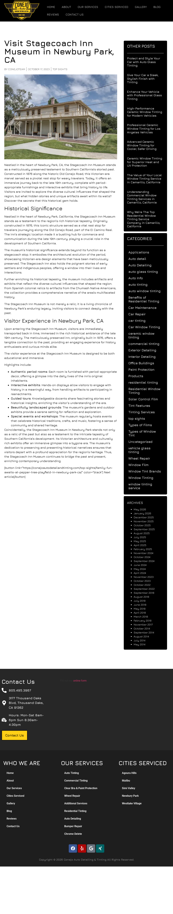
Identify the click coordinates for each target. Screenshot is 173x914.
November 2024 (146, 553)
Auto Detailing (142, 265)
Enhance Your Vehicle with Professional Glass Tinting (147, 95)
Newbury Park (76, 429)
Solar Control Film (146, 399)
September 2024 (146, 560)
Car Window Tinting (147, 327)
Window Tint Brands (147, 471)
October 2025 (144, 525)
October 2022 (144, 584)
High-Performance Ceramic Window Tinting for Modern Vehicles (147, 112)
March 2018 (143, 616)
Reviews (53, 14)
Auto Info (138, 278)
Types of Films (143, 425)
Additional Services (75, 803)
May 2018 (142, 608)
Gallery (141, 7)
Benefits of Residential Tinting (146, 299)
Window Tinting (143, 478)
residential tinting (146, 382)
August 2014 (144, 636)
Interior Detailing (144, 356)
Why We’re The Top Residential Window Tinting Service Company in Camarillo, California (146, 219)
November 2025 (146, 521)
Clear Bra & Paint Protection (80, 788)
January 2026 (145, 513)
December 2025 (146, 517)
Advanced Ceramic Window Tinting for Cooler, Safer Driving (144, 145)
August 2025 (144, 533)
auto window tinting (147, 291)
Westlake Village (132, 803)
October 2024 (144, 557)
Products (138, 376)
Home (51, 7)
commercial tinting (146, 344)
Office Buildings (144, 363)
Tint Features (142, 405)
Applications (141, 252)
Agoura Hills (129, 773)
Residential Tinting (75, 811)
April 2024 (142, 572)
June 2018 (142, 604)
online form (80, 680)
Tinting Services (144, 412)
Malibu (126, 780)
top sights (54, 69)
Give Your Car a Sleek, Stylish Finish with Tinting (145, 78)
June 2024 (142, 564)
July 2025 (142, 537)
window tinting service (143, 486)
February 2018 (145, 620)
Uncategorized (143, 442)
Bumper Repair (73, 826)
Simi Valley (128, 788)
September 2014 (146, 632)
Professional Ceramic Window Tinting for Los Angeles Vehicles (146, 128)
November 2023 (146, 576)
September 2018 (146, 592)
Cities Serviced (116, 7)
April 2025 (142, 545)
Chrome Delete (73, 833)
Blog (157, 7)
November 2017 (145, 624)
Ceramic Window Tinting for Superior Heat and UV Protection (147, 162)
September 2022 (146, 588)
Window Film (141, 465)
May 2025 (142, 541)
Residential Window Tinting (147, 391)
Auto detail (140, 259)
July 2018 (142, 600)
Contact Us (75, 14)
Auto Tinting (71, 773)
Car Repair (139, 314)
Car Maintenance (145, 308)
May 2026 (142, 509)
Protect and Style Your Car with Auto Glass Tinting (146, 62)
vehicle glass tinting (142, 450)
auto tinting (140, 284)
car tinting (139, 320)
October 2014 (144, 628)
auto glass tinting (146, 271)
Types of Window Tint (145, 433)
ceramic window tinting (144, 335)
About (66, 7)
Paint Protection (144, 369)
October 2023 (144, 580)
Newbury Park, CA (44, 165)
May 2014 (142, 644)
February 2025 (145, 549)
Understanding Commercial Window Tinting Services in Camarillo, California (144, 197)
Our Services (88, 7)
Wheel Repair (142, 458)
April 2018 (142, 612)
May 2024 (142, 568)
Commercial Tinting (76, 780)
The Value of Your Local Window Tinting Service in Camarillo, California (147, 178)
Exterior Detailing (145, 350)
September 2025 (146, 529)
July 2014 (142, 640)
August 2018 (144, 596)
